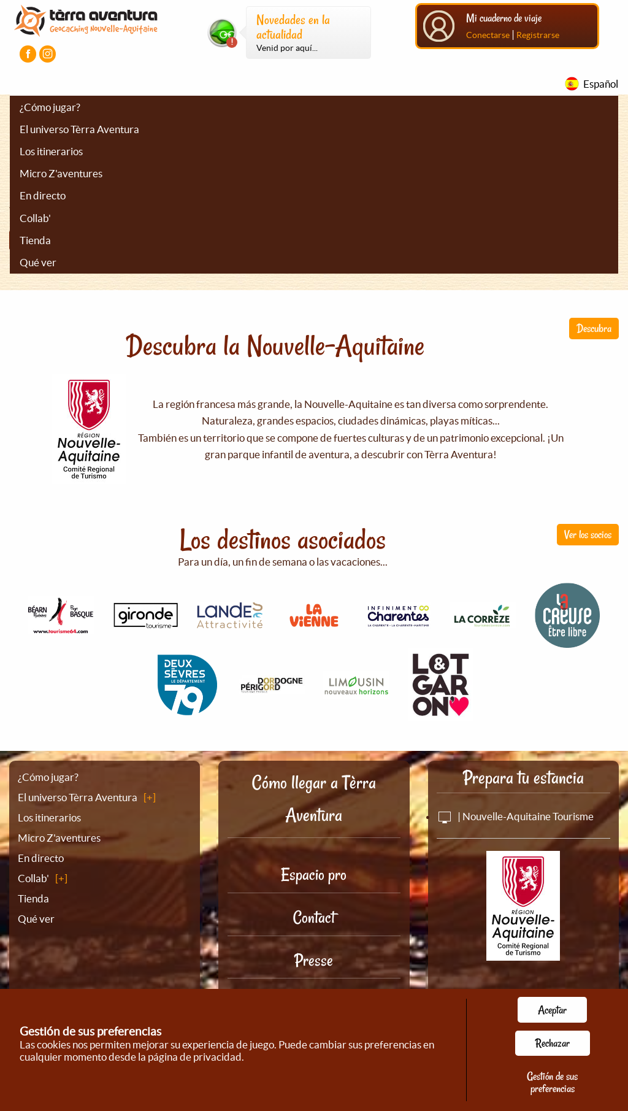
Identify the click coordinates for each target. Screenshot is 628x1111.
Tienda (35, 240)
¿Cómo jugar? (50, 107)
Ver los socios (587, 534)
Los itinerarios (51, 151)
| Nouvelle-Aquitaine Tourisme (515, 816)
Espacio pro (314, 874)
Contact (314, 917)
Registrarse (537, 35)
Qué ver (38, 262)
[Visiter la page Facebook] (28, 53)
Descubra (593, 328)
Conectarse (488, 35)
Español (600, 84)
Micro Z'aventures (61, 173)
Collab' (35, 218)
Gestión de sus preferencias (552, 1082)
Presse (313, 960)
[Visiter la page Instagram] (47, 53)
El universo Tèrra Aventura (79, 129)
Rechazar (552, 1043)
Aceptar (552, 1009)
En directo (43, 195)
